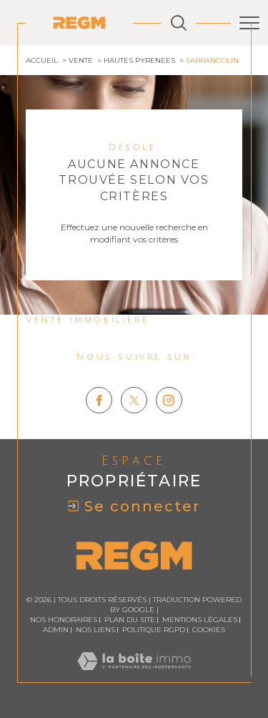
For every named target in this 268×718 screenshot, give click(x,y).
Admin (56, 629)
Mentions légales (199, 619)
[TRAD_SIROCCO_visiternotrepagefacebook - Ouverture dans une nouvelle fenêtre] (99, 400)
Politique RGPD (153, 629)
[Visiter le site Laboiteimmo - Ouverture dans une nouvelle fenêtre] (134, 675)
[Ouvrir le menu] (249, 23)
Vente (81, 60)
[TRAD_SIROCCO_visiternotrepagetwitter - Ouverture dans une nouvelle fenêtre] (134, 400)
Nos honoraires (63, 619)
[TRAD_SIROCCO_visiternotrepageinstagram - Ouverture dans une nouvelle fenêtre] (169, 400)
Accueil (42, 60)
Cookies (208, 630)
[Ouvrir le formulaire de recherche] (178, 22)
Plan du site (129, 619)
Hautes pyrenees (139, 60)
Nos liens (95, 629)
